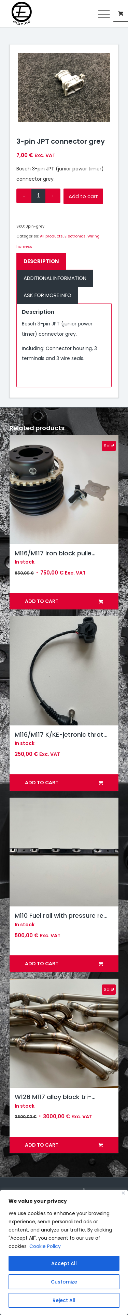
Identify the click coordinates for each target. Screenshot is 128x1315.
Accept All (64, 1263)
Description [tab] (41, 261)
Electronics (75, 236)
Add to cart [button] (64, 601)
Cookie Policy (45, 1246)
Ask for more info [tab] (47, 295)
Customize (64, 1281)
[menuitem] (104, 13)
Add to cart (83, 196)
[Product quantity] (38, 196)
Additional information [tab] (55, 278)
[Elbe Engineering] (53, 13)
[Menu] (100, 13)
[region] (64, 1252)
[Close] (123, 1193)
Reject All (64, 1300)
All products (51, 236)
